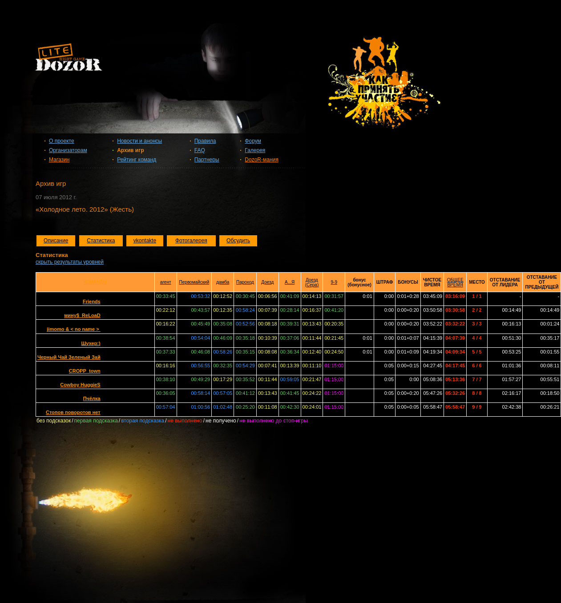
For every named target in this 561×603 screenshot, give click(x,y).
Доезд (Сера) (312, 282)
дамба (222, 282)
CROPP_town (85, 371)
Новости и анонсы (139, 141)
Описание (56, 240)
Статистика (101, 240)
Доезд (267, 282)
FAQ (199, 150)
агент (165, 282)
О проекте (61, 141)
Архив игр (130, 150)
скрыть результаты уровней (70, 262)
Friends (92, 301)
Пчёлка (92, 398)
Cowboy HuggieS (80, 384)
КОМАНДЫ (95, 282)
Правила (205, 141)
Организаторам (68, 150)
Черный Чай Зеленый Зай (69, 357)
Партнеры (206, 160)
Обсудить (238, 240)
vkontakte (144, 240)
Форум (253, 141)
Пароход (245, 282)
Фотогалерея (191, 240)
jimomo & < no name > (73, 329)
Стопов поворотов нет (73, 412)
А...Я (290, 282)
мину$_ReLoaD (82, 315)
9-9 (334, 282)
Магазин (59, 160)
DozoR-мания (261, 160)
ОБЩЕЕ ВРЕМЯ (455, 282)
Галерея (255, 150)
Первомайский (194, 282)
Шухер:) (90, 343)
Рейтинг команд (136, 160)
